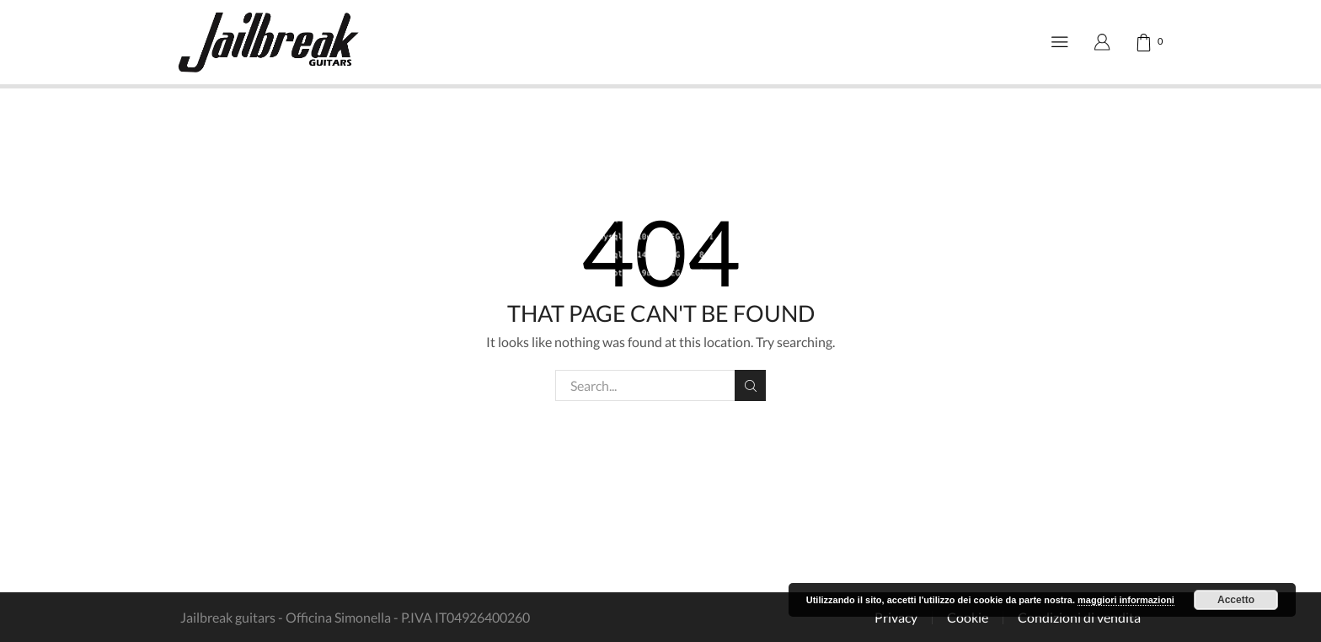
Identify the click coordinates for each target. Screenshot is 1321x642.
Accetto (1235, 600)
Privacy (895, 617)
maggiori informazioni (1126, 600)
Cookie (967, 617)
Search (750, 386)
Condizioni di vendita (1079, 617)
